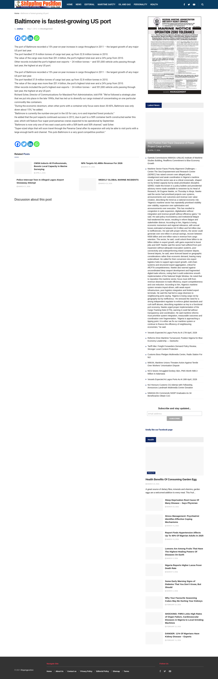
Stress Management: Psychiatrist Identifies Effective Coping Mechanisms (182, 518)
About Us (60, 671)
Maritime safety (106, 4)
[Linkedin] (30, 38)
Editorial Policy (102, 671)
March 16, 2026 (172, 525)
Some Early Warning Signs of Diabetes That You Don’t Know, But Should (183, 584)
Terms (126, 671)
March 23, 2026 (105, 183)
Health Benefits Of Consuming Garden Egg (171, 479)
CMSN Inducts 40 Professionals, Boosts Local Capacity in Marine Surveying (50, 166)
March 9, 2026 (171, 558)
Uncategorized (46, 29)
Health (154, 4)
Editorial (89, 4)
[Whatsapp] (37, 38)
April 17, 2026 (154, 150)
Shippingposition (27, 670)
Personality (140, 4)
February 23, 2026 (173, 604)
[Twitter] (24, 38)
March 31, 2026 (88, 167)
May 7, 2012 (32, 29)
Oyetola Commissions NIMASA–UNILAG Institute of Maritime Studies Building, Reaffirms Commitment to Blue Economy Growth (175, 161)
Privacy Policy (86, 671)
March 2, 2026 (171, 590)
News (78, 4)
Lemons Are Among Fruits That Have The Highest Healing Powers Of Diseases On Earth (184, 551)
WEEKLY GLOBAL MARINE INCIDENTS (118, 180)
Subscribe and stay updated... (174, 408)
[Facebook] (18, 38)
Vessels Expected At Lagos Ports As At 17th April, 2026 (172, 332)
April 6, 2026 (39, 173)
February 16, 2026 (173, 640)
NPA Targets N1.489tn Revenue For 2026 (102, 163)
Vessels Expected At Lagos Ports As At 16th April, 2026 (172, 379)
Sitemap (116, 671)
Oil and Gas (125, 4)
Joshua (20, 29)
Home (70, 4)
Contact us (71, 671)
